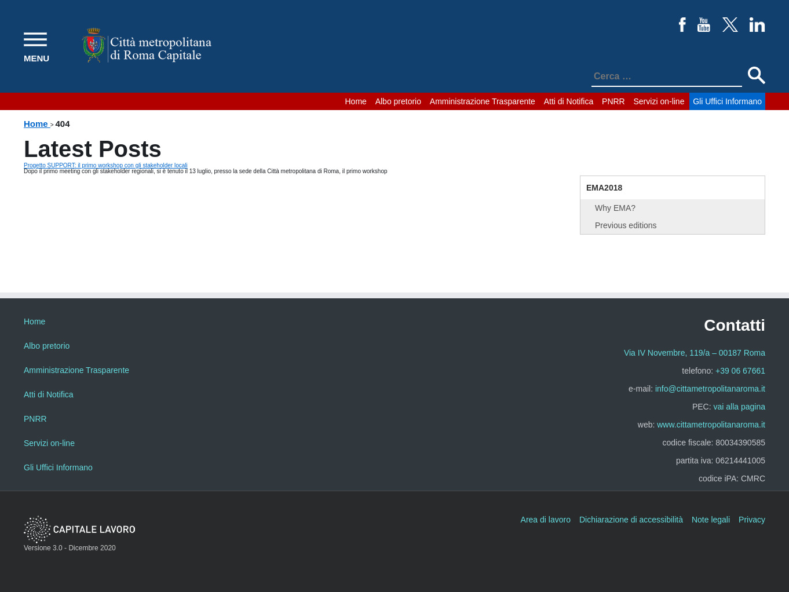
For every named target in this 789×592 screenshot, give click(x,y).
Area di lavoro (546, 519)
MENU (36, 58)
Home (356, 101)
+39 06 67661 (740, 370)
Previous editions (626, 225)
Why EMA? (615, 208)
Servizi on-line (659, 101)
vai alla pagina (739, 406)
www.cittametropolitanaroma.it (711, 424)
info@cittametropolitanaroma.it (710, 388)
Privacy (752, 519)
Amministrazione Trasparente (482, 101)
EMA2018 (604, 187)
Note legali (711, 519)
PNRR (613, 101)
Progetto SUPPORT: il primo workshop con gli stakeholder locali (106, 165)
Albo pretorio (398, 101)
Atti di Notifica (569, 101)
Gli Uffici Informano (727, 101)
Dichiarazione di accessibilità (631, 519)
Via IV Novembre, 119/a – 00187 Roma (694, 352)
